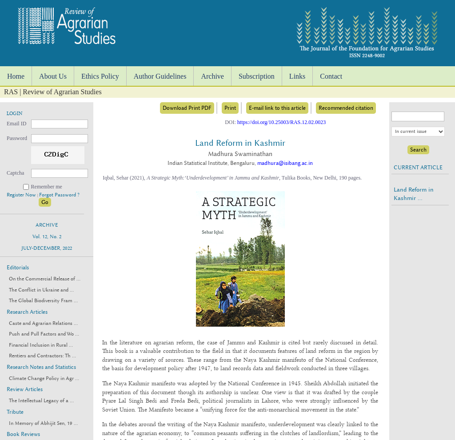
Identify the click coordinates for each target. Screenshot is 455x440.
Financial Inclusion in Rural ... (41, 345)
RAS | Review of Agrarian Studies (53, 92)
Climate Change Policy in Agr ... (44, 378)
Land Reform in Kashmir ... (414, 194)
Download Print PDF (187, 108)
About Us (53, 76)
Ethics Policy (100, 76)
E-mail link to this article (277, 108)
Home (15, 76)
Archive (212, 76)
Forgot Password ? (59, 195)
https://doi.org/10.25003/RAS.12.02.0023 (281, 122)
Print (230, 108)
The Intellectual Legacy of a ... (41, 401)
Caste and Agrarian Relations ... (43, 323)
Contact (331, 76)
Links (297, 76)
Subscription (257, 76)
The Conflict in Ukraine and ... (41, 290)
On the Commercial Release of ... (44, 279)
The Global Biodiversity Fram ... (43, 301)
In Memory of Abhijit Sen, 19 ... (43, 423)
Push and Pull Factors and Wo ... (44, 334)
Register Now (22, 195)
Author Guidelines (160, 76)
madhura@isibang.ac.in (285, 163)
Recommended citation (346, 108)
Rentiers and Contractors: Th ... (42, 356)
